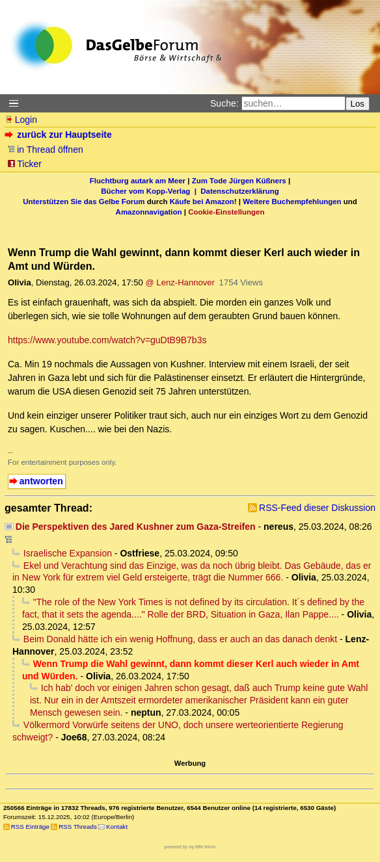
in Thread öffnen (45, 149)
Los (358, 104)
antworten (41, 481)
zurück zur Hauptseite (59, 134)
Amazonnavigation (149, 212)
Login (21, 119)
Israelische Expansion (67, 553)
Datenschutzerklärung (239, 191)
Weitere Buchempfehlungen (292, 201)
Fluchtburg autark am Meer (137, 181)
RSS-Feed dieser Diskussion (317, 508)
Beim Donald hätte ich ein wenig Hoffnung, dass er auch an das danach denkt (180, 639)
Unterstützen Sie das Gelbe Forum (83, 201)
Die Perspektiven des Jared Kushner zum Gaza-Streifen (136, 526)
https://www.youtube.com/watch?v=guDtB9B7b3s (107, 340)
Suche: (224, 103)
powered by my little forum (190, 846)
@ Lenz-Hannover (180, 282)
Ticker (24, 164)
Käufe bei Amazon (202, 201)
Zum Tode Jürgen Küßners (239, 181)
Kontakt (117, 826)
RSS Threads (78, 826)
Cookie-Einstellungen (226, 212)
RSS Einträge (30, 826)
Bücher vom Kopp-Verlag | (150, 191)
